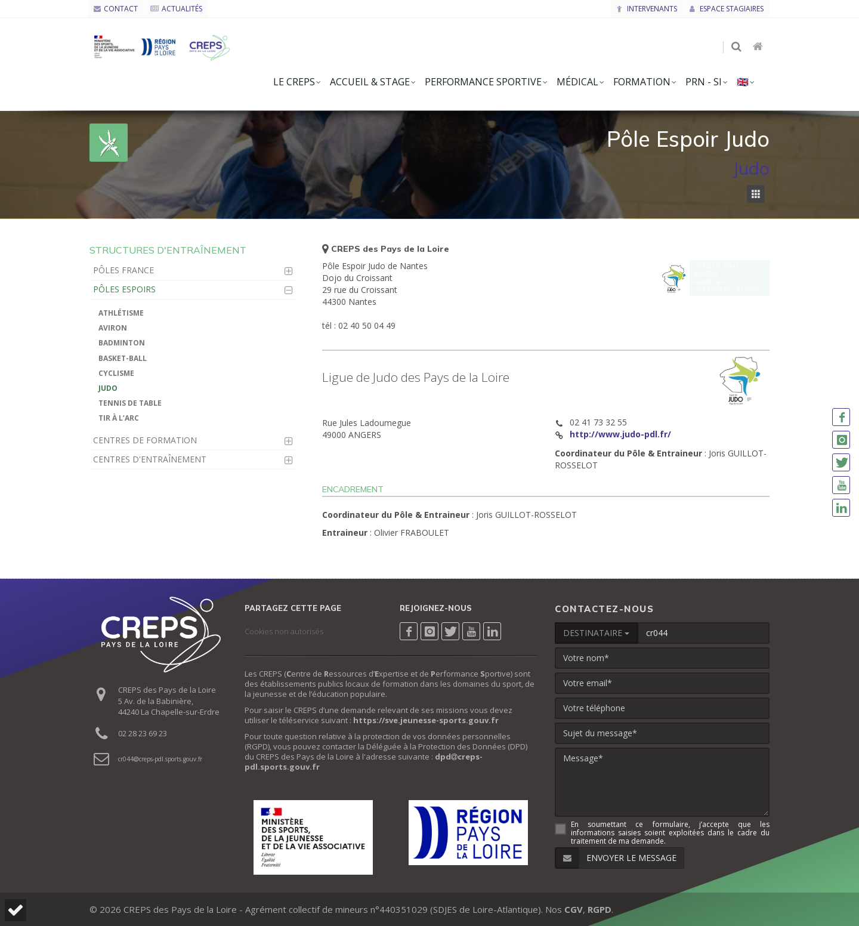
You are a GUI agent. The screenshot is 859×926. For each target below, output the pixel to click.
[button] (15, 910)
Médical (577, 81)
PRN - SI (703, 81)
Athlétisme (121, 313)
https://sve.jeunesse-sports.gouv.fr (426, 720)
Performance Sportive (483, 81)
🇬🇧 (743, 81)
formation (641, 81)
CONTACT (116, 9)
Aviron (112, 328)
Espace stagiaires (727, 9)
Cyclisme (116, 373)
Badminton (121, 343)
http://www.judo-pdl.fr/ (620, 434)
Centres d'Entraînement (149, 459)
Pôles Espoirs (124, 289)
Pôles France (123, 270)
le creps (294, 81)
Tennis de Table (130, 403)
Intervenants (647, 9)
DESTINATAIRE (596, 632)
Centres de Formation (145, 440)
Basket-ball (122, 358)
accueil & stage (370, 81)
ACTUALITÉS (176, 9)
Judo (108, 388)
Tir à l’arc (118, 418)
